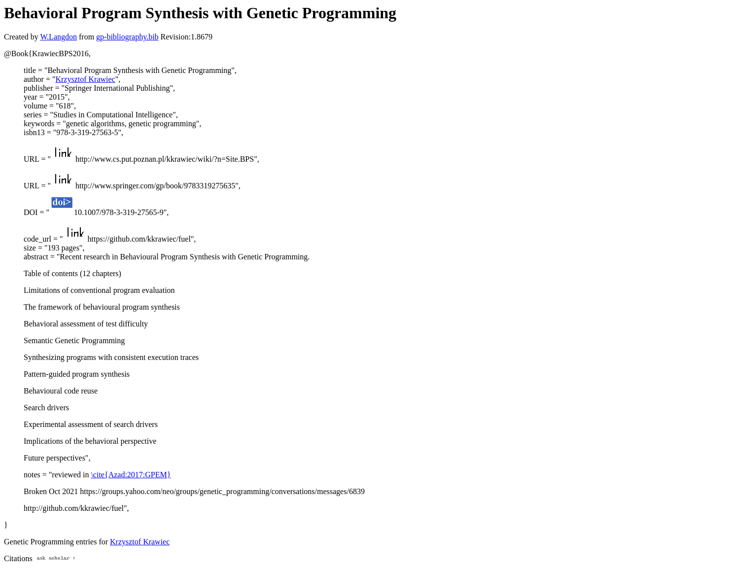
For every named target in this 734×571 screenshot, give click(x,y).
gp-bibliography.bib (127, 37)
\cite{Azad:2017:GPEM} (131, 474)
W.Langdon (58, 37)
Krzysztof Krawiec (85, 79)
